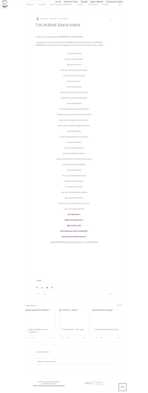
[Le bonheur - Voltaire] (74, 317)
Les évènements (93, 4)
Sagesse (39, 280)
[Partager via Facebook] (37, 287)
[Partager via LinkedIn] (47, 287)
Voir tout (119, 305)
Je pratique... (42, 4)
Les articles (80, 4)
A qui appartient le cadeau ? (38, 330)
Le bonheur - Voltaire (73, 329)
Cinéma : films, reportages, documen (61, 4)
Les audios (105, 4)
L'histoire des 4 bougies (106, 329)
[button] (120, 4)
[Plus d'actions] (111, 18)
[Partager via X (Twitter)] (42, 287)
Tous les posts (30, 4)
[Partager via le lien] (52, 287)
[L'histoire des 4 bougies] (107, 317)
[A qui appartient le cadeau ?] (41, 317)
